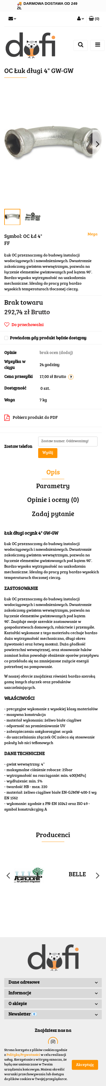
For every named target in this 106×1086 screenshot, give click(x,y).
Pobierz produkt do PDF (31, 418)
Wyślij (47, 453)
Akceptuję (85, 1065)
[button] (94, 19)
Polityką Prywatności (23, 1055)
